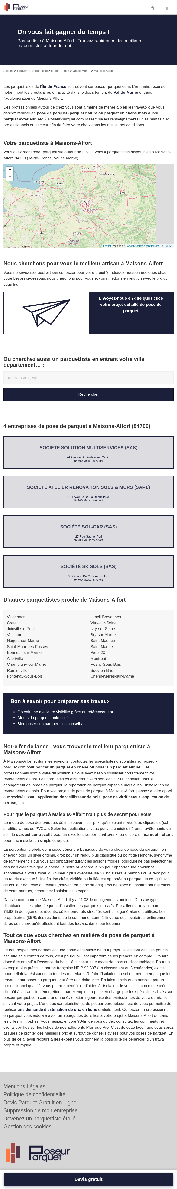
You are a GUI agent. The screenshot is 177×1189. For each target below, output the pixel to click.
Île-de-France (54, 86)
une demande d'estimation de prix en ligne (57, 1009)
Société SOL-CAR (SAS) (88, 526)
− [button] (9, 177)
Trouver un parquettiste (32, 70)
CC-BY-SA (166, 245)
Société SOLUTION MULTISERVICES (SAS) (88, 447)
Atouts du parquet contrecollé (43, 718)
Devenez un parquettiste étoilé (39, 1119)
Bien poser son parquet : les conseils (49, 724)
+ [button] (9, 170)
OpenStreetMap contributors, (143, 245)
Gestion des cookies (27, 1127)
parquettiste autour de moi (66, 152)
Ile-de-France (60, 70)
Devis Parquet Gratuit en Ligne (40, 1103)
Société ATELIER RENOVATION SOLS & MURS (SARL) (88, 487)
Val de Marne (81, 70)
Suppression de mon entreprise (40, 1110)
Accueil (8, 70)
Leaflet (107, 245)
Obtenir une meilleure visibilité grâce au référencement (65, 712)
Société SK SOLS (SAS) (88, 566)
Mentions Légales (24, 1086)
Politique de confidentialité (34, 1094)
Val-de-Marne (125, 92)
